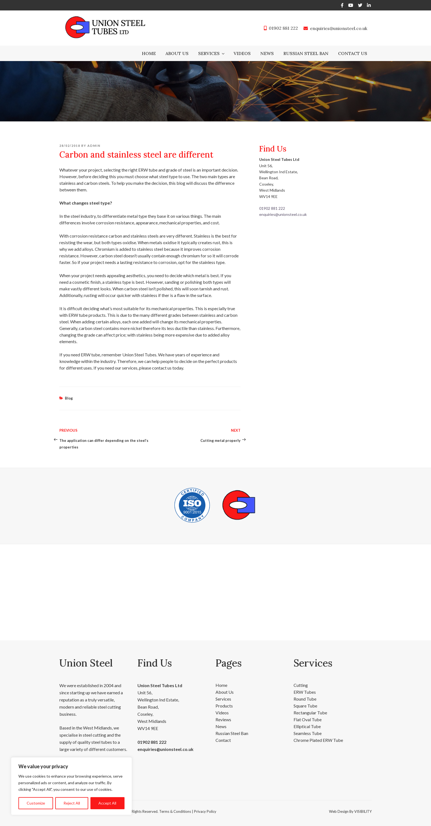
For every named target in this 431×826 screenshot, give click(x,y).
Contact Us (352, 53)
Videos (242, 53)
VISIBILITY (363, 811)
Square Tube (305, 705)
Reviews (223, 719)
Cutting (301, 685)
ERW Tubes (305, 692)
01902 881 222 (283, 28)
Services (211, 53)
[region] (71, 786)
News (267, 53)
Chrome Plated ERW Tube (318, 740)
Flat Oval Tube (308, 719)
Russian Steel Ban (305, 53)
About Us (177, 53)
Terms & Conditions (175, 811)
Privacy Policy (205, 811)
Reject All (71, 803)
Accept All (107, 803)
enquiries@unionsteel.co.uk (338, 28)
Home (149, 53)
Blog (69, 398)
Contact (223, 740)
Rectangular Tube (310, 712)
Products (224, 705)
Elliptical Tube (307, 726)
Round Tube (305, 698)
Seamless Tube (308, 733)
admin (94, 145)
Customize (36, 803)
